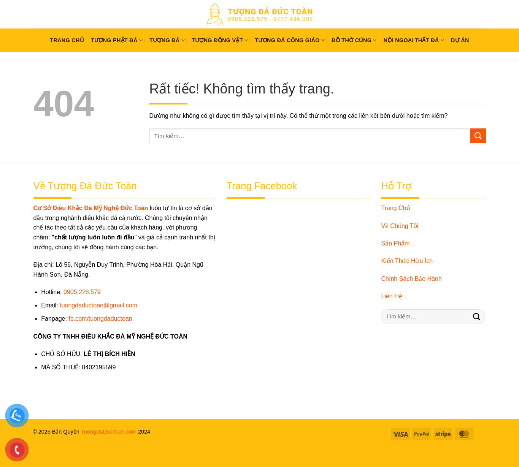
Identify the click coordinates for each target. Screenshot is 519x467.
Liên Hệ (391, 296)
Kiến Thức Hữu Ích (407, 261)
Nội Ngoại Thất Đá (414, 40)
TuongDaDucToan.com (108, 432)
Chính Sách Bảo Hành (411, 278)
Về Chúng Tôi (399, 226)
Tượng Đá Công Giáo (290, 40)
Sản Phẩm (395, 243)
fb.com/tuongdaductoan (100, 318)
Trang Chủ (395, 208)
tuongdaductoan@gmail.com (98, 305)
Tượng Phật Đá (117, 40)
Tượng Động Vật (220, 40)
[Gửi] (478, 135)
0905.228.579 (82, 292)
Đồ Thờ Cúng (354, 40)
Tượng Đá (167, 40)
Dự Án (460, 40)
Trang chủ (67, 40)
